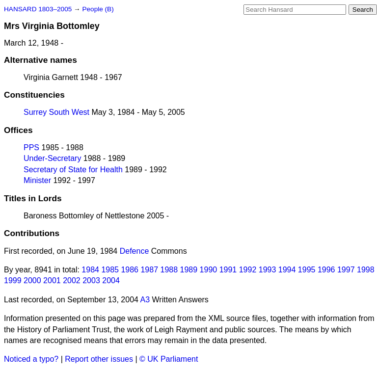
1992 (248, 270)
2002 (72, 280)
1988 (169, 270)
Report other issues (99, 359)
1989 (189, 270)
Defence (134, 251)
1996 (326, 270)
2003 (91, 280)
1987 (149, 270)
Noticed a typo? (31, 359)
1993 (267, 270)
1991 (228, 270)
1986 (129, 270)
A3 (145, 299)
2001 (52, 280)
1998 (366, 270)
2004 (111, 280)
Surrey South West (56, 112)
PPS (31, 147)
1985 (110, 270)
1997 (346, 270)
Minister (37, 180)
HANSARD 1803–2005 (38, 9)
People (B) (97, 9)
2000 (32, 280)
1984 (90, 270)
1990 (208, 270)
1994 (287, 270)
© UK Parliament (168, 359)
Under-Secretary (52, 158)
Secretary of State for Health (73, 169)
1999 (13, 280)
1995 (307, 270)
